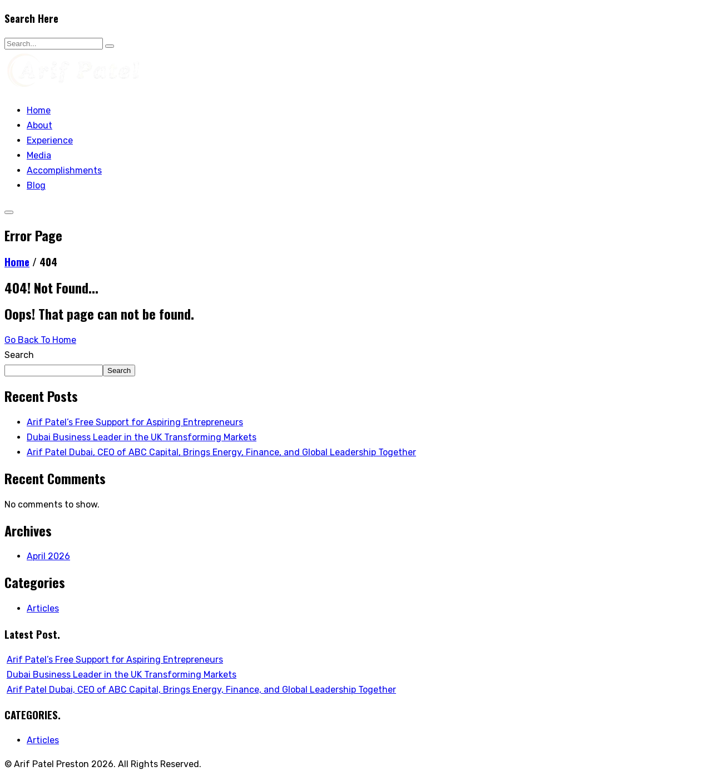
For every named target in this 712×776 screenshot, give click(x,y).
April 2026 (48, 556)
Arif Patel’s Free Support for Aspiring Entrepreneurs (135, 422)
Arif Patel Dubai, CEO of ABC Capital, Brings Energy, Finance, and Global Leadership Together (221, 452)
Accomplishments (64, 170)
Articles (43, 608)
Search (19, 355)
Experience (50, 140)
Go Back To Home (40, 340)
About (39, 125)
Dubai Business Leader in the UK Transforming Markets (141, 437)
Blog (36, 185)
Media (39, 155)
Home (39, 110)
